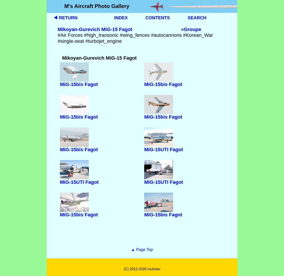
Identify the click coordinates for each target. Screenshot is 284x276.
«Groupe (191, 29)
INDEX (121, 17)
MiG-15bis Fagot (79, 84)
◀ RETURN (65, 17)
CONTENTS (158, 17)
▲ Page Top (142, 249)
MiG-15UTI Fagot (163, 149)
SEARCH (197, 17)
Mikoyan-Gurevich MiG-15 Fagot (95, 29)
